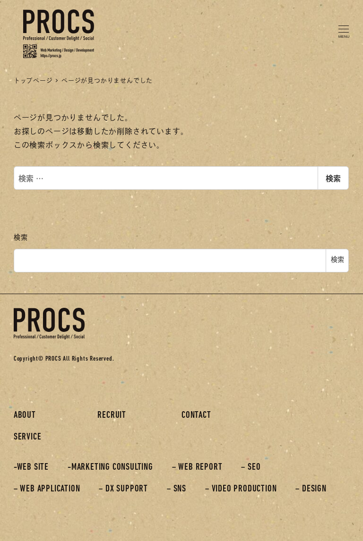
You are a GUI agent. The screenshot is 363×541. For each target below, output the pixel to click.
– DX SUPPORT (123, 489)
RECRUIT (111, 415)
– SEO (250, 467)
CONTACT (196, 415)
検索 (333, 178)
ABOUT (25, 415)
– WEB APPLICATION (47, 489)
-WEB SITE (31, 467)
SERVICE (28, 437)
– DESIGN (310, 489)
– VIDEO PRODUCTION (241, 489)
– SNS (176, 489)
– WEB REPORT (197, 467)
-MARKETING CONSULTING (110, 467)
